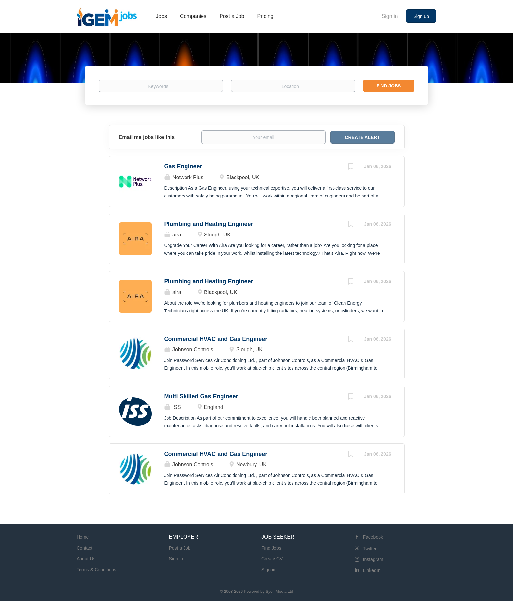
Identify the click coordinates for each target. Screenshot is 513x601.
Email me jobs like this (147, 137)
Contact (84, 548)
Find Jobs (389, 85)
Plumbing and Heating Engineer (208, 224)
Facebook (373, 537)
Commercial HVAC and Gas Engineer (216, 339)
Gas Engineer (183, 166)
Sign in (390, 16)
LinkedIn (371, 570)
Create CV (272, 558)
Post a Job (180, 548)
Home (83, 537)
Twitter (370, 548)
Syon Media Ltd (279, 591)
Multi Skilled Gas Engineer (201, 396)
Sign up (421, 16)
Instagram (373, 559)
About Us (86, 558)
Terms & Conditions (96, 569)
